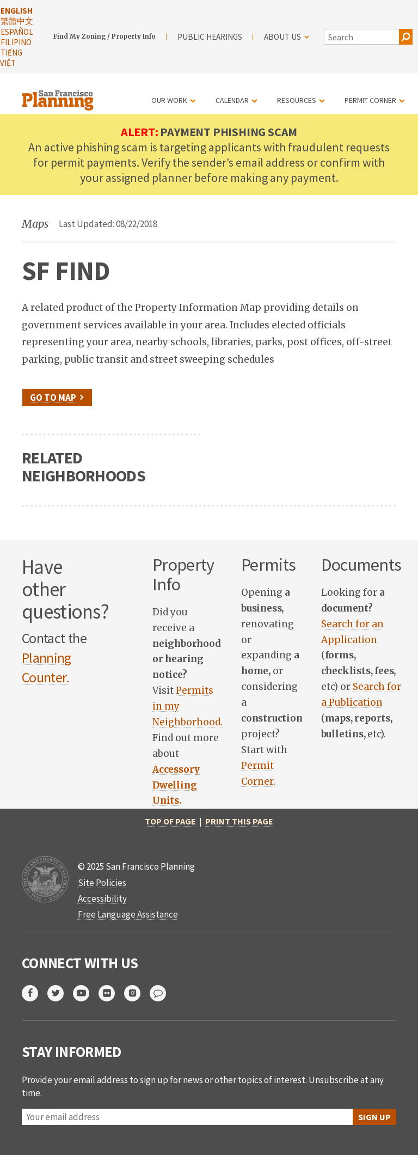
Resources (296, 100)
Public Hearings (209, 37)
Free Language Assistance (128, 914)
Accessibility (102, 899)
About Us (286, 37)
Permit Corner (370, 100)
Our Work (169, 100)
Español (17, 32)
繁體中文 (17, 21)
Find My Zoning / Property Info (104, 36)
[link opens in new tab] (176, 785)
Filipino (16, 42)
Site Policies (102, 883)
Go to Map (53, 398)
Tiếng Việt (11, 57)
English (17, 10)
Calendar (232, 100)
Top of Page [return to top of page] (170, 821)
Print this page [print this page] (239, 821)
